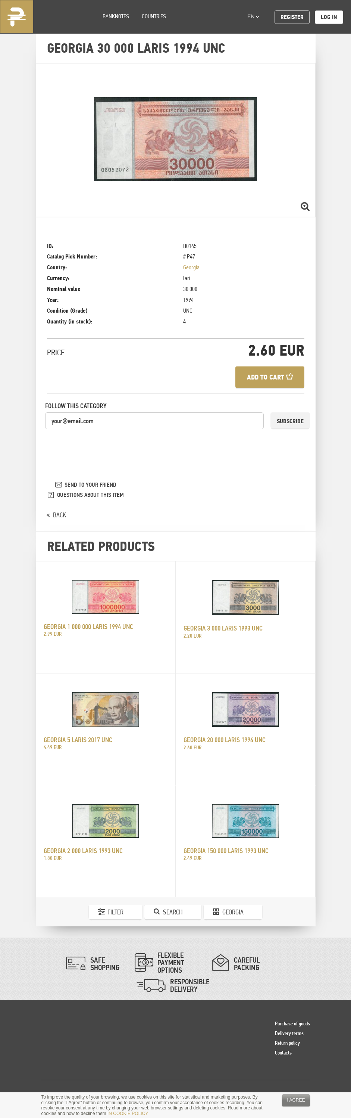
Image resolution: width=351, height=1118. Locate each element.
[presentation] (102, 444)
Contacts (283, 1053)
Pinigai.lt (16, 16)
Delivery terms (289, 1033)
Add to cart (270, 377)
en (253, 16)
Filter (115, 912)
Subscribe (290, 421)
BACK (59, 515)
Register (292, 17)
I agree (296, 1100)
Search (173, 912)
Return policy (287, 1043)
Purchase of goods (292, 1023)
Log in (329, 17)
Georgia (191, 267)
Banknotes (116, 16)
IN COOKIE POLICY (127, 1113)
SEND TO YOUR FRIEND (90, 484)
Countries (154, 16)
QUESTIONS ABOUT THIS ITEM (90, 494)
